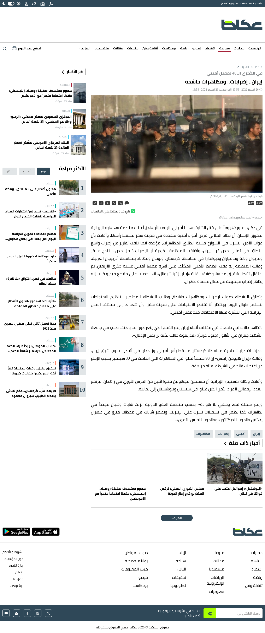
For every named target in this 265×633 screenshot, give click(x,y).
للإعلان (19, 572)
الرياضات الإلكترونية (215, 580)
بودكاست (169, 48)
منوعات (133, 48)
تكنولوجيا (178, 585)
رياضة (184, 48)
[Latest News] (26, 48)
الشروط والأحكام (12, 552)
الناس (181, 569)
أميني (241, 434)
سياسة (224, 48)
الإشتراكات (16, 586)
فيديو (196, 48)
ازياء (182, 552)
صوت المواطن (136, 552)
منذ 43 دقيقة (63, 101)
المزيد (84, 48)
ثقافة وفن (150, 48)
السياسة (243, 66)
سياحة (181, 561)
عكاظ (256, 66)
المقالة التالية (176, 518)
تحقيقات (179, 577)
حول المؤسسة (14, 559)
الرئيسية (254, 48)
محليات (239, 48)
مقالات (118, 48)
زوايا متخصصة (136, 561)
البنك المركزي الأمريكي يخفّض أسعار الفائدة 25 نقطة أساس (41, 145)
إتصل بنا (18, 579)
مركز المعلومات (134, 569)
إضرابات (223, 434)
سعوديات (216, 591)
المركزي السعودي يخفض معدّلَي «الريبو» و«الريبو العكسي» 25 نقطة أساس (41, 119)
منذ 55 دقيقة (61, 153)
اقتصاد (210, 48)
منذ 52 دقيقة (63, 127)
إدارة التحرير (15, 565)
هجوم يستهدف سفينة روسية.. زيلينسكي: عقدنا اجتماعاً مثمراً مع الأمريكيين (40, 93)
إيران (256, 434)
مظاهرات (203, 434)
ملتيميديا (101, 48)
